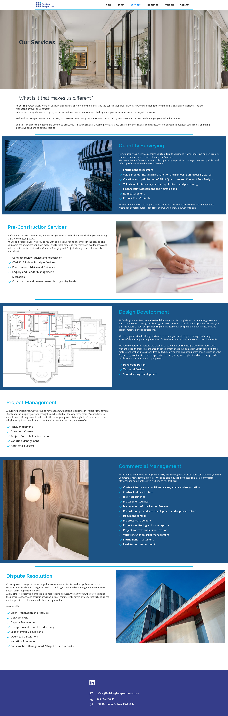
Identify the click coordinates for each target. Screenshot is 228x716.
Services (135, 4)
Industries (152, 4)
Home (107, 4)
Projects (169, 4)
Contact (184, 4)
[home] (45, 5)
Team (121, 4)
